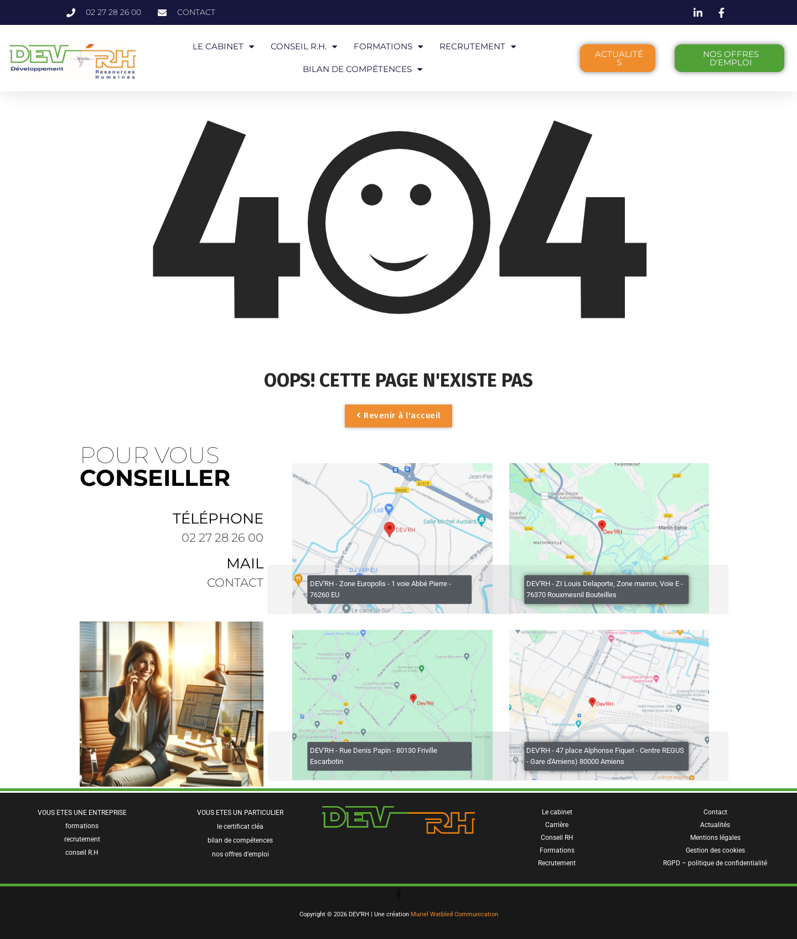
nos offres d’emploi (240, 854)
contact (235, 588)
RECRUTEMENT (477, 47)
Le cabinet (557, 812)
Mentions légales (715, 837)
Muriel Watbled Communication (454, 914)
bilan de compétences (240, 840)
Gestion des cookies (715, 850)
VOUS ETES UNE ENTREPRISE (82, 813)
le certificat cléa (240, 826)
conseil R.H (82, 852)
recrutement (82, 839)
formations (82, 826)
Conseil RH (557, 837)
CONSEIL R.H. (304, 47)
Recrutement (557, 863)
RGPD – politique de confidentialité (715, 863)
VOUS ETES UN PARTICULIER (240, 813)
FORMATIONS (388, 47)
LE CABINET (223, 47)
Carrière (556, 825)
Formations (557, 850)
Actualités (715, 825)
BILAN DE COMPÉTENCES (362, 69)
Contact (715, 812)
